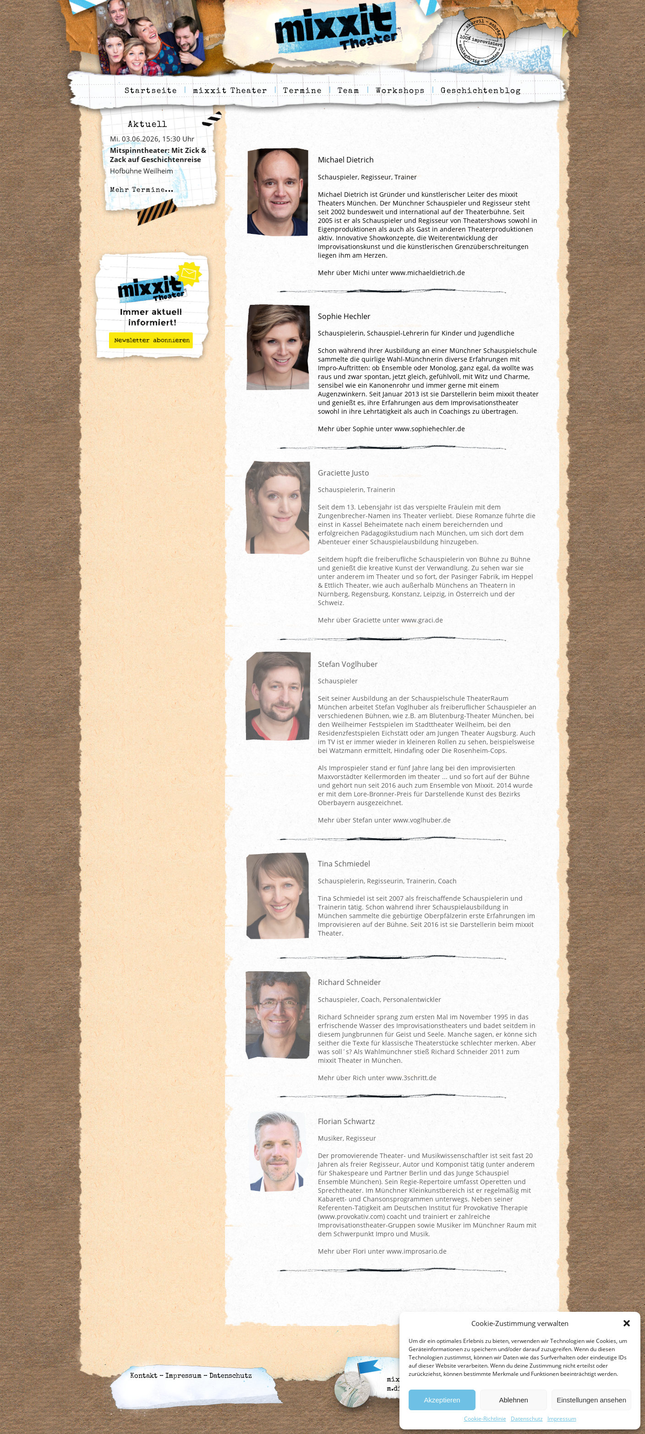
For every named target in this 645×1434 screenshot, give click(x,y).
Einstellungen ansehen (591, 1400)
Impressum (561, 1419)
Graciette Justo (343, 473)
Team (349, 91)
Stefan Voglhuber (348, 664)
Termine (302, 91)
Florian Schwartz (346, 1121)
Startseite (151, 91)
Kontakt (144, 1376)
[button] (626, 1323)
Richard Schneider (349, 982)
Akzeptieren (442, 1400)
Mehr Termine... (142, 190)
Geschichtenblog (481, 91)
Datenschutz (527, 1419)
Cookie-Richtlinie (485, 1419)
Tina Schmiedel (344, 864)
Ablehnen (513, 1400)
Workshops (401, 91)
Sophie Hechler (344, 316)
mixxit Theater (230, 91)
